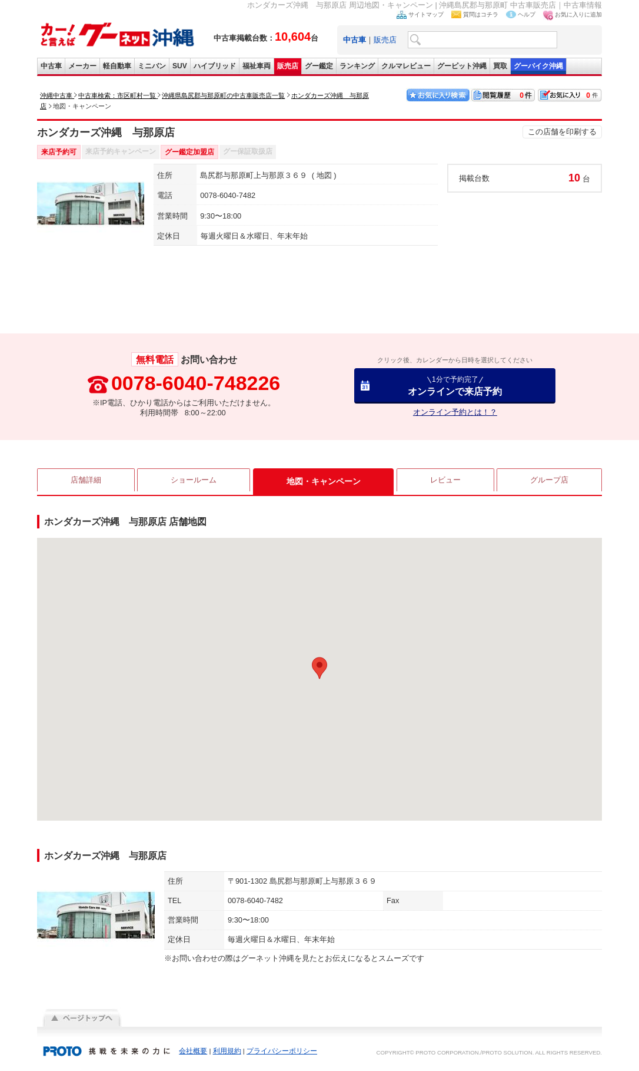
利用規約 (227, 1051)
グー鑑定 (319, 66)
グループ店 (549, 481)
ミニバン (152, 66)
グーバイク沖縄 (538, 66)
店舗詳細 (85, 481)
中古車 (51, 66)
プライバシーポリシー (282, 1051)
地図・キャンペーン (324, 481)
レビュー (444, 481)
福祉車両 (256, 66)
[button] (319, 668)
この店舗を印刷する (562, 131)
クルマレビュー (406, 66)
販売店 (385, 39)
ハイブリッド (215, 66)
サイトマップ (426, 14)
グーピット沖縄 (462, 66)
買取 (500, 66)
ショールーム (194, 481)
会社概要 (193, 1051)
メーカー (82, 66)
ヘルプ (526, 14)
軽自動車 (117, 66)
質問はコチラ (480, 14)
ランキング (357, 66)
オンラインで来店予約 (455, 385)
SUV (179, 66)
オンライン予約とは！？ (455, 412)
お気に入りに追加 (578, 14)
